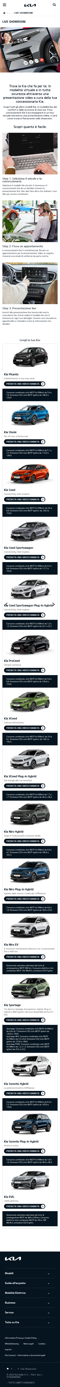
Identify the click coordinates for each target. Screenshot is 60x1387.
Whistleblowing (12, 1343)
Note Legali (29, 1343)
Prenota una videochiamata (22, 383)
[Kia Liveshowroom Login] (30, 154)
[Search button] (54, 4)
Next (53, 604)
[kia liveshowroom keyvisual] (30, 70)
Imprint (8, 1349)
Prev (6, 604)
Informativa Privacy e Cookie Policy (21, 1338)
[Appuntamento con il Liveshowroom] (30, 221)
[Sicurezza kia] (30, 283)
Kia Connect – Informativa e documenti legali (25, 1355)
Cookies (41, 1343)
